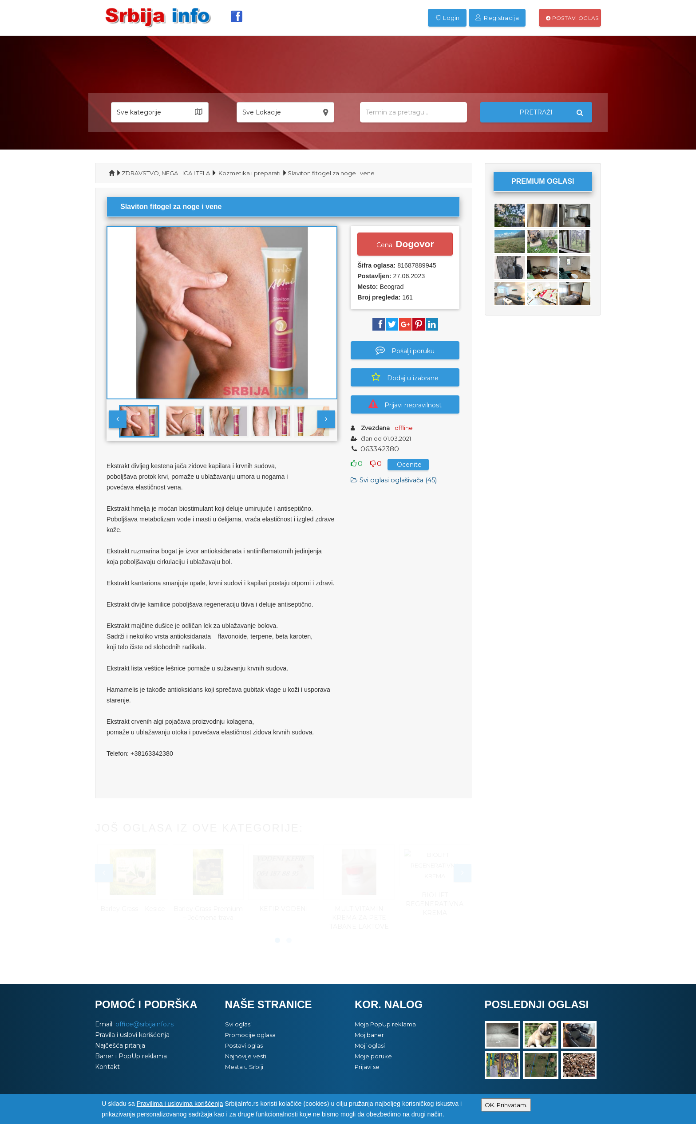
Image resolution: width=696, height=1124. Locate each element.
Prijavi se (367, 1066)
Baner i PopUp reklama (131, 1056)
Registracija (497, 17)
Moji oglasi (370, 1045)
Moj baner (369, 1034)
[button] (160, 112)
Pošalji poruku (405, 350)
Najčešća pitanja (120, 1045)
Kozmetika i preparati (249, 173)
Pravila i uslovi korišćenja (132, 1035)
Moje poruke (373, 1056)
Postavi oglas (572, 18)
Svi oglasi (238, 1024)
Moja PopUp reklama (385, 1024)
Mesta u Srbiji (244, 1066)
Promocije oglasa (250, 1034)
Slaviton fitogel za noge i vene (331, 173)
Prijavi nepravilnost (405, 404)
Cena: (405, 244)
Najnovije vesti (245, 1056)
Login (447, 17)
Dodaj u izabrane (405, 377)
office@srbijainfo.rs (144, 1024)
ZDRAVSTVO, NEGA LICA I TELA (166, 173)
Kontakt (107, 1067)
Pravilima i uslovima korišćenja (180, 1103)
